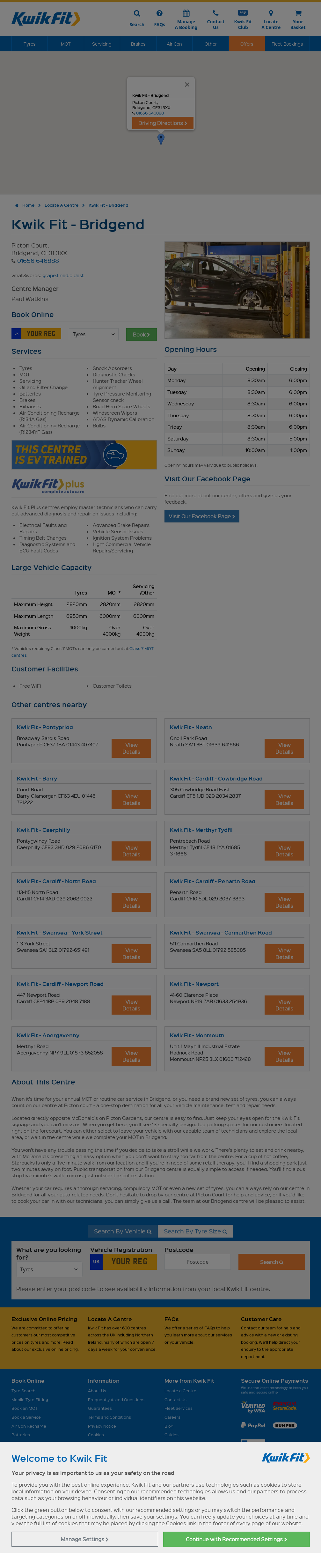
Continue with (236, 1539)
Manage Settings (85, 1539)
